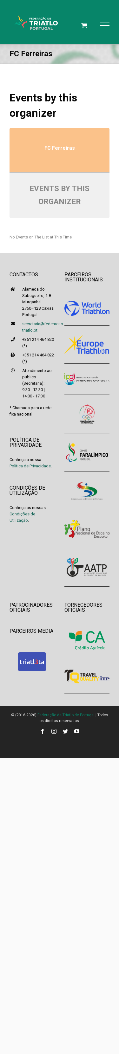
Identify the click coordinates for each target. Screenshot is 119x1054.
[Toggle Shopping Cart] (84, 25)
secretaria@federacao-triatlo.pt (38, 327)
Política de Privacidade (30, 466)
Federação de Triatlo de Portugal (66, 715)
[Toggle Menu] (105, 25)
